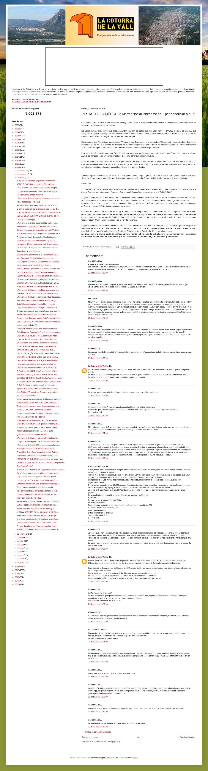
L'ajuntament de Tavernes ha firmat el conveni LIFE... (38, 283)
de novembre (22, 174)
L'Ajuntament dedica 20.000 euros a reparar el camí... (38, 445)
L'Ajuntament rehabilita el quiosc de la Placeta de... (37, 367)
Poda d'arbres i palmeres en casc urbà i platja (35, 431)
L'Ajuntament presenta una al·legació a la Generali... (37, 360)
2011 (17, 574)
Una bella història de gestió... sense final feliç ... (36, 350)
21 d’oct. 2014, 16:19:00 (98, 340)
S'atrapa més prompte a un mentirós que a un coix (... (38, 311)
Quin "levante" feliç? (25, 466)
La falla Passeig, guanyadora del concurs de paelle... (38, 505)
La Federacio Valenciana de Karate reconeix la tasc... (38, 456)
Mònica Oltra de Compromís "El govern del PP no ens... (39, 269)
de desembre (22, 171)
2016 (17, 160)
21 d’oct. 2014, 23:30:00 (98, 662)
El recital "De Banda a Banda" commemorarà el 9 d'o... (39, 530)
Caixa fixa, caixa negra (26, 219)
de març (20, 555)
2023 (17, 136)
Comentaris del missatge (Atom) (107, 742)
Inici (138, 737)
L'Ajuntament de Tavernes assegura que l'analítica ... (38, 307)
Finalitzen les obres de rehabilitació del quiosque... (37, 237)
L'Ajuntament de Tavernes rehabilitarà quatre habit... (37, 336)
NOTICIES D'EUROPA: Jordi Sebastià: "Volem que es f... (39, 378)
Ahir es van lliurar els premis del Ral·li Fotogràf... (36, 508)
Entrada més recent (90, 737)
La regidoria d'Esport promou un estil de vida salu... (37, 244)
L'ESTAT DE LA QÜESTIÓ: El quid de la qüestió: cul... (38, 480)
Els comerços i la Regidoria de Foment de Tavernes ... (38, 248)
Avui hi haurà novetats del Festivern (31, 417)
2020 (17, 146)
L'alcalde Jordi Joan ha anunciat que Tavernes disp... (38, 293)
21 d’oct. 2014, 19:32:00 (98, 521)
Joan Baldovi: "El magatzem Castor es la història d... (38, 392)
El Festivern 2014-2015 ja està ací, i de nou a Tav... (37, 371)
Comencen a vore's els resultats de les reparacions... (38, 329)
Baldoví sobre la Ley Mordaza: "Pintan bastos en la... (38, 375)
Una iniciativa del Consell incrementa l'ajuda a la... (37, 241)
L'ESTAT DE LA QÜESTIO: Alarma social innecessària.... (39, 322)
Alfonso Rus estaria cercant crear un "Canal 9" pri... (37, 516)
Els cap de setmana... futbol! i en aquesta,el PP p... (37, 272)
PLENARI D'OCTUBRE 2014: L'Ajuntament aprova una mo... (41, 470)
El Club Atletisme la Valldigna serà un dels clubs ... (37, 385)
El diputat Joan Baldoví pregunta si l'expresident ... (37, 181)
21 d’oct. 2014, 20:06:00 (98, 549)
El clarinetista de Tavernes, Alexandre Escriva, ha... (37, 346)
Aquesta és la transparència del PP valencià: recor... (37, 389)
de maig (20, 548)
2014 (17, 167)
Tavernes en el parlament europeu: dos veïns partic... (38, 420)
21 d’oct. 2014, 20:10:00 (98, 582)
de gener (21, 562)
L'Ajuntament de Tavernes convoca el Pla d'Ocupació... (39, 297)
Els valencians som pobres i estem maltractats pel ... (38, 188)
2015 (17, 164)
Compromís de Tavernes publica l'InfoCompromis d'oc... (39, 318)
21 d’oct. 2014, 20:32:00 (98, 604)
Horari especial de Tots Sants (28, 202)
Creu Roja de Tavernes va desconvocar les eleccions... (39, 262)
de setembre (22, 534)
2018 (17, 153)
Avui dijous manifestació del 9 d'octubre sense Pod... (38, 519)
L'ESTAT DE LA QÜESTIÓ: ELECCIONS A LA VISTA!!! (38, 353)
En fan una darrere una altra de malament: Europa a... (38, 484)
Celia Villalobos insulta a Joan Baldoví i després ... (37, 304)
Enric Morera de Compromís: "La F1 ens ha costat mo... (39, 332)
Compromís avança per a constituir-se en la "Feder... (38, 230)
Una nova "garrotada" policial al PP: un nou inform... (37, 427)
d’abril (19, 552)
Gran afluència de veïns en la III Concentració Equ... (37, 255)
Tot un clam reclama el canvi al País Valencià (35, 487)
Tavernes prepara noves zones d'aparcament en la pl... (39, 406)
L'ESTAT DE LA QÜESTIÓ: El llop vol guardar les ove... (39, 216)
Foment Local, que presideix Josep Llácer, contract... (38, 227)
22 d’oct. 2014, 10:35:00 (98, 697)
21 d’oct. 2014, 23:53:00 (98, 677)
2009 (17, 581)
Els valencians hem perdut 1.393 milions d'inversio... (37, 343)
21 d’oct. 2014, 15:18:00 (98, 273)
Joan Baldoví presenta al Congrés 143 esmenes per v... (39, 233)
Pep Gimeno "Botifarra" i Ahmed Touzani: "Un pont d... (38, 501)
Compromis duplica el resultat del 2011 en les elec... (37, 494)
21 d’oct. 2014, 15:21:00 (98, 290)
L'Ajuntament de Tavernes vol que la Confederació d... (38, 424)
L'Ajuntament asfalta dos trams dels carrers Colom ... (38, 522)
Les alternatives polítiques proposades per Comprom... (39, 279)
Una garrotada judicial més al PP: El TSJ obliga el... (37, 403)
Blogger (135, 758)
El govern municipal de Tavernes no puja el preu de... (38, 209)
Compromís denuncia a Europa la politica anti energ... (38, 413)
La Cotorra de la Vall (97, 366)
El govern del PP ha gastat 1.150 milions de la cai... (37, 339)
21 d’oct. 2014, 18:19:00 (98, 381)
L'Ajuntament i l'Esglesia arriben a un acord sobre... (37, 357)
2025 (17, 129)
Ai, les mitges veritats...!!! (27, 325)
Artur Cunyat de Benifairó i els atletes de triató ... (36, 258)
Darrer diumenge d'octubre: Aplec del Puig (33, 265)
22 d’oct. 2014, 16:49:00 (98, 712)
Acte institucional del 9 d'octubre (30, 498)
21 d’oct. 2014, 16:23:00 (98, 358)
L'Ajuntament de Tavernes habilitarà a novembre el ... (38, 290)
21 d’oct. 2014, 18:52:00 (98, 416)
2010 (17, 577)
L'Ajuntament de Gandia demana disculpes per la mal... (39, 198)
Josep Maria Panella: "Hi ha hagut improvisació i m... (38, 286)
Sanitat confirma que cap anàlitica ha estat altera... (37, 315)
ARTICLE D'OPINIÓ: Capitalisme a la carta (34, 410)
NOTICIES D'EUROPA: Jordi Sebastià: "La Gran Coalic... (39, 382)
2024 (17, 132)
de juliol (20, 541)
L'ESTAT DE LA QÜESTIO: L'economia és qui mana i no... (40, 459)
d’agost (20, 538)
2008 (17, 584)
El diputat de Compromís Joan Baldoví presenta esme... (39, 212)
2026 (17, 125)
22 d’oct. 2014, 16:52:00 (98, 727)
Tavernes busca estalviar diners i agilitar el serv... (36, 364)
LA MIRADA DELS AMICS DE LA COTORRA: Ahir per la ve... (41, 463)
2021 (17, 143)
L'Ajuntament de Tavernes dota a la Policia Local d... (37, 438)
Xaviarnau (109, 758)
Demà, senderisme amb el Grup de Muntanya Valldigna (39, 399)
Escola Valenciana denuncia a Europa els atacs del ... (38, 473)
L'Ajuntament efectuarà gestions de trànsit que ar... (37, 477)
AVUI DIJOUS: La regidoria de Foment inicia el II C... (38, 205)
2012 (17, 570)
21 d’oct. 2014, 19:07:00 (98, 433)
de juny (20, 545)
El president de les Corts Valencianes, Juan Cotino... (38, 452)
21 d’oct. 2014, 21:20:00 (98, 622)
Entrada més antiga (187, 737)
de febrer (21, 559)
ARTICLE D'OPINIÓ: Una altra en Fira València (35, 184)
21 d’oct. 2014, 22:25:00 (98, 642)
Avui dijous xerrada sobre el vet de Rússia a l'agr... (37, 301)
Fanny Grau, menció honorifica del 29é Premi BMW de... (39, 276)
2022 (17, 139)
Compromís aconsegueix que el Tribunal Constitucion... (39, 441)
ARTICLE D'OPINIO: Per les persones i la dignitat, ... (38, 512)
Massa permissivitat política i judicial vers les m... (36, 449)
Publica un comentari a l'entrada (98, 732)
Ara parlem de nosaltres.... (27, 396)
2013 (17, 567)
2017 (17, 157)
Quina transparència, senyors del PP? (32, 434)
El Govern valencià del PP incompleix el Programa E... (38, 191)
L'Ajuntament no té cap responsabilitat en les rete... (37, 223)
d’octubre (21, 178)
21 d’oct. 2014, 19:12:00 (98, 458)
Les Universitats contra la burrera (30, 195)
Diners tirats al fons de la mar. (29, 251)
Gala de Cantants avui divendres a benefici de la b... (37, 491)
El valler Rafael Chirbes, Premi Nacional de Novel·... (37, 526)
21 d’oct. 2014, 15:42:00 (98, 318)
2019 (17, 150)
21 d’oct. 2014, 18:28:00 (98, 396)
